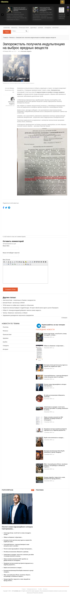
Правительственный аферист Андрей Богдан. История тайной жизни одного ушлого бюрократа (30, 308)
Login (58, 2)
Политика (7, 28)
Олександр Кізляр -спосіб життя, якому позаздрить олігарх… (55, 334)
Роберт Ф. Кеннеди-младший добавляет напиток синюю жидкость (22, 310)
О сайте (40, 589)
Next (68, 14)
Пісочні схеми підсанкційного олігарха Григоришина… (18, 548)
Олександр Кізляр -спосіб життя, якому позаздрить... (46, 9)
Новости (4, 2)
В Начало (64, 317)
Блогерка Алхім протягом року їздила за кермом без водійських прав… (55, 365)
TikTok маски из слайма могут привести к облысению (18, 305)
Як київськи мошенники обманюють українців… (16, 551)
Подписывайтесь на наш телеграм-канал (51, 326)
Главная (5, 37)
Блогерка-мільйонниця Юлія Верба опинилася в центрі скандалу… (54, 451)
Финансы (14, 28)
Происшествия (24, 28)
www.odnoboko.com (10, 105)
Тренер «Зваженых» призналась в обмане (15, 313)
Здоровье (33, 28)
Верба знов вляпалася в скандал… (54, 437)
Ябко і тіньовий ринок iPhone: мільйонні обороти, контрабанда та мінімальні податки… (55, 465)
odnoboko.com (17, 590)
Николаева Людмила (26, 51)
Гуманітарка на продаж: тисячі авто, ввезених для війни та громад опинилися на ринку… (56, 408)
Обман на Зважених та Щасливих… (54, 345)
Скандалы (48, 28)
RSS (62, 2)
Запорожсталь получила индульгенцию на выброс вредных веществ (36, 37)
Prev (2, 14)
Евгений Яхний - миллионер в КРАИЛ (14, 302)
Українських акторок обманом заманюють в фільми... (20, 9)
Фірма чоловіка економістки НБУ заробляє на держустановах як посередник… (53, 418)
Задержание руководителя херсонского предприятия (18, 315)
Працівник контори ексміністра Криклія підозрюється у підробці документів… (55, 429)
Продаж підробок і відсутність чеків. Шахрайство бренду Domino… (54, 478)
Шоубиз (40, 28)
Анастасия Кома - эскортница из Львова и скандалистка (19, 300)
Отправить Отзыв (10, 289)
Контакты (45, 589)
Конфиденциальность (32, 589)
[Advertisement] (50, 67)
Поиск (7, 32)
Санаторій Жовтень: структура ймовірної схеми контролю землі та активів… (56, 376)
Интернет (55, 28)
